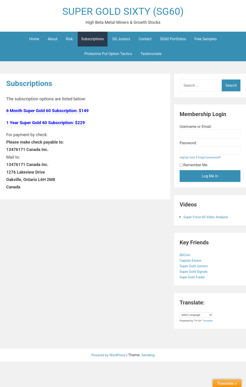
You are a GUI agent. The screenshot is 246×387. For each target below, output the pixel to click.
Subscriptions (92, 40)
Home (34, 40)
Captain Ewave (192, 262)
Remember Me (193, 166)
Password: (188, 144)
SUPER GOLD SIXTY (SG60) (123, 12)
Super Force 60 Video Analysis (208, 218)
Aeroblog (150, 356)
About (53, 40)
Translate (203, 322)
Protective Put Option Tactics (108, 55)
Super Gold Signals (196, 273)
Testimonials (151, 55)
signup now (188, 159)
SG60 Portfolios (173, 40)
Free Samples (205, 40)
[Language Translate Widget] (196, 316)
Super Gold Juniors (196, 267)
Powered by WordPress (108, 356)
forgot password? (212, 159)
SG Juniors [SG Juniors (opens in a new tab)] (121, 40)
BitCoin (186, 256)
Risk (69, 40)
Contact (145, 40)
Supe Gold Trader (194, 278)
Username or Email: (196, 128)
